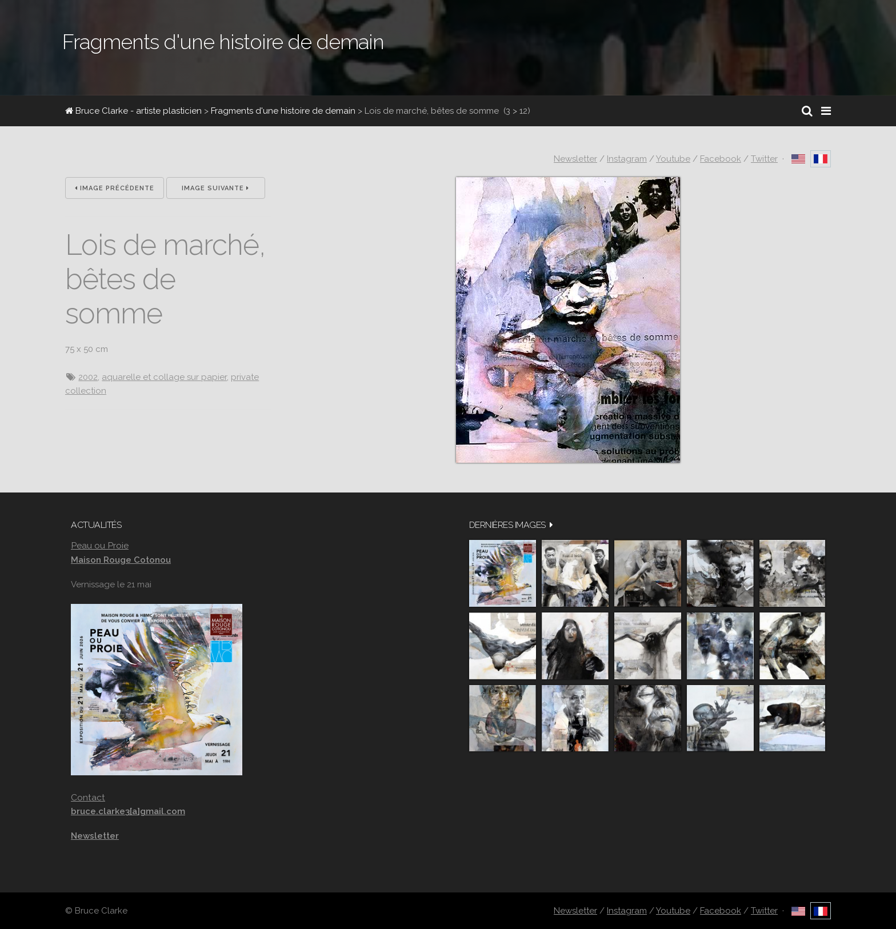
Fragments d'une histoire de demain (283, 111)
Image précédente (114, 188)
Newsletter (575, 159)
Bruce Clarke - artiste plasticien (133, 111)
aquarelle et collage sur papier (164, 377)
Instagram (627, 159)
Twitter (764, 159)
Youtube (673, 159)
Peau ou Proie (100, 545)
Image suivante (215, 188)
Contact (88, 797)
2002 (88, 377)
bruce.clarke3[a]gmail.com (128, 811)
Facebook (720, 159)
